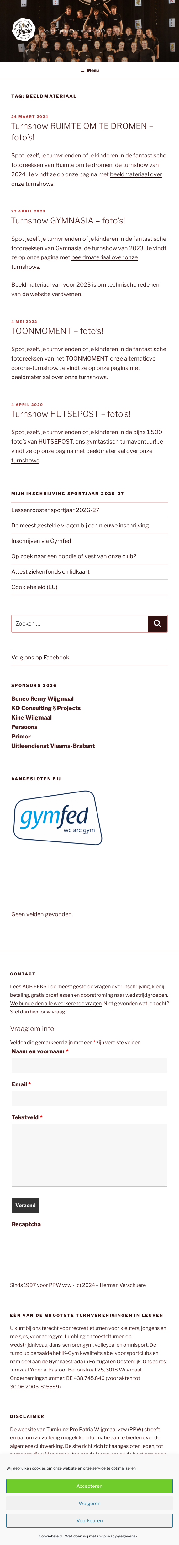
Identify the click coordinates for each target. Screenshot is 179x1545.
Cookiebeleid (50, 1536)
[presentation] (59, 1243)
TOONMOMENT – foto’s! (57, 331)
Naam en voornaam (40, 1051)
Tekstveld (27, 1117)
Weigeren (90, 1503)
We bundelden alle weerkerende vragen (56, 1004)
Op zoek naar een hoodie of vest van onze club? (73, 556)
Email (21, 1084)
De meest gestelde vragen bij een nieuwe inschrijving (80, 525)
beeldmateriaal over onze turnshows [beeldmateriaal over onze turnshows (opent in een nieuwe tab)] (59, 377)
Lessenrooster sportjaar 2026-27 (55, 510)
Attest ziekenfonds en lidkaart (50, 571)
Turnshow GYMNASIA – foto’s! (68, 220)
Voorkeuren (89, 1521)
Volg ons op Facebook (40, 657)
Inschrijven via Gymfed (41, 541)
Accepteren (89, 1486)
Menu (89, 70)
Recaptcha (26, 1224)
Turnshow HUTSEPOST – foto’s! (70, 414)
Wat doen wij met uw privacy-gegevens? (101, 1536)
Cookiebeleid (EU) (34, 587)
